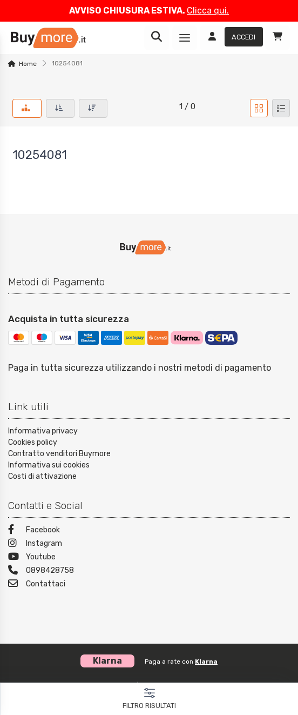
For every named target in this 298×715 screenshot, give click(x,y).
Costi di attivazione (42, 476)
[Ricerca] (157, 38)
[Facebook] (149, 531)
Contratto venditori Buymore (59, 453)
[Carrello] (277, 37)
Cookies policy (32, 442)
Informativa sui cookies (49, 465)
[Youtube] (149, 558)
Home (28, 64)
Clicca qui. (208, 10)
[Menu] (185, 38)
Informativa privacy (43, 431)
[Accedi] (231, 37)
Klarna (206, 661)
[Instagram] (149, 544)
